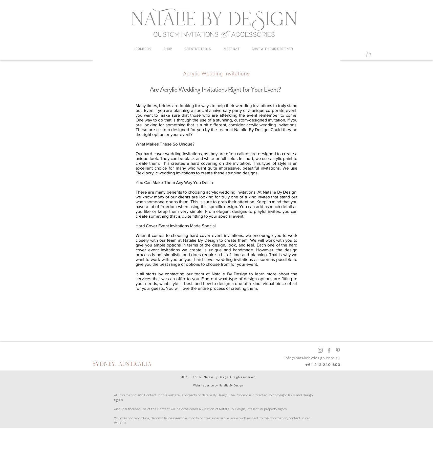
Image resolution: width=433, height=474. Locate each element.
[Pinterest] (338, 350)
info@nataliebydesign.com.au (312, 358)
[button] (142, 49)
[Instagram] (320, 350)
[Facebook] (329, 350)
